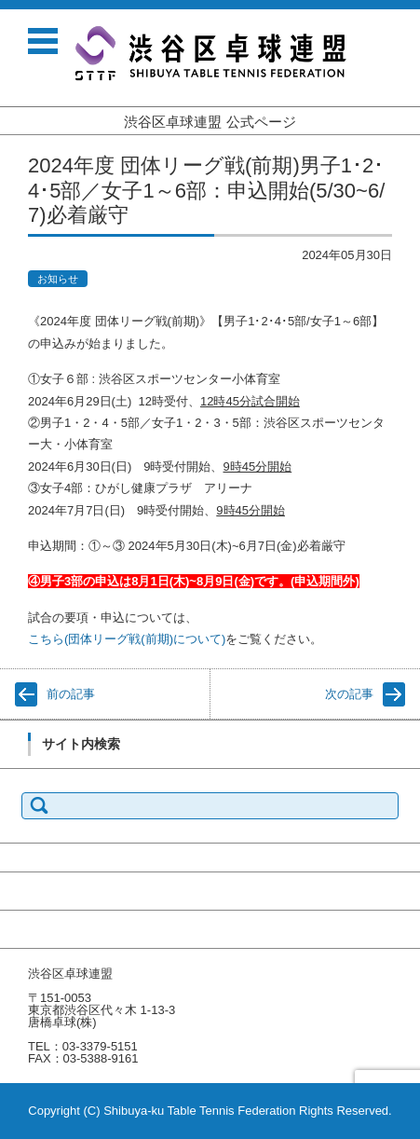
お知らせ (57, 278)
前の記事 (71, 694)
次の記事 (349, 694)
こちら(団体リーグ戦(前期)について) (126, 639)
